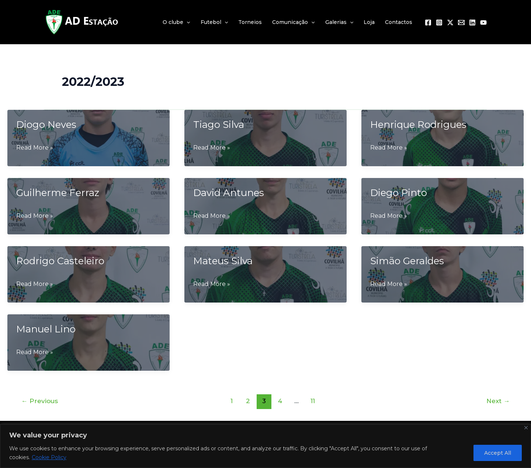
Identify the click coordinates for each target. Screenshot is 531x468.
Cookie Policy (49, 457)
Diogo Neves (46, 124)
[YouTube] (483, 22)
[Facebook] (428, 22)
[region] (265, 446)
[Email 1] (461, 22)
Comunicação (293, 22)
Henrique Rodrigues (418, 124)
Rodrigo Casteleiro (60, 261)
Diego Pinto (398, 193)
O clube (176, 22)
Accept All (497, 453)
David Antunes (228, 193)
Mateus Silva (223, 261)
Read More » (34, 148)
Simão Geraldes (407, 261)
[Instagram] (439, 22)
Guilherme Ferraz (57, 193)
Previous (39, 401)
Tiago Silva (218, 124)
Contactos (398, 22)
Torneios (250, 22)
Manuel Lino (46, 329)
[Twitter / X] (450, 22)
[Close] (526, 427)
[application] (186, 22)
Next (498, 401)
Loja (369, 22)
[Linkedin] (472, 22)
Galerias (339, 22)
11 (312, 401)
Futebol (214, 22)
